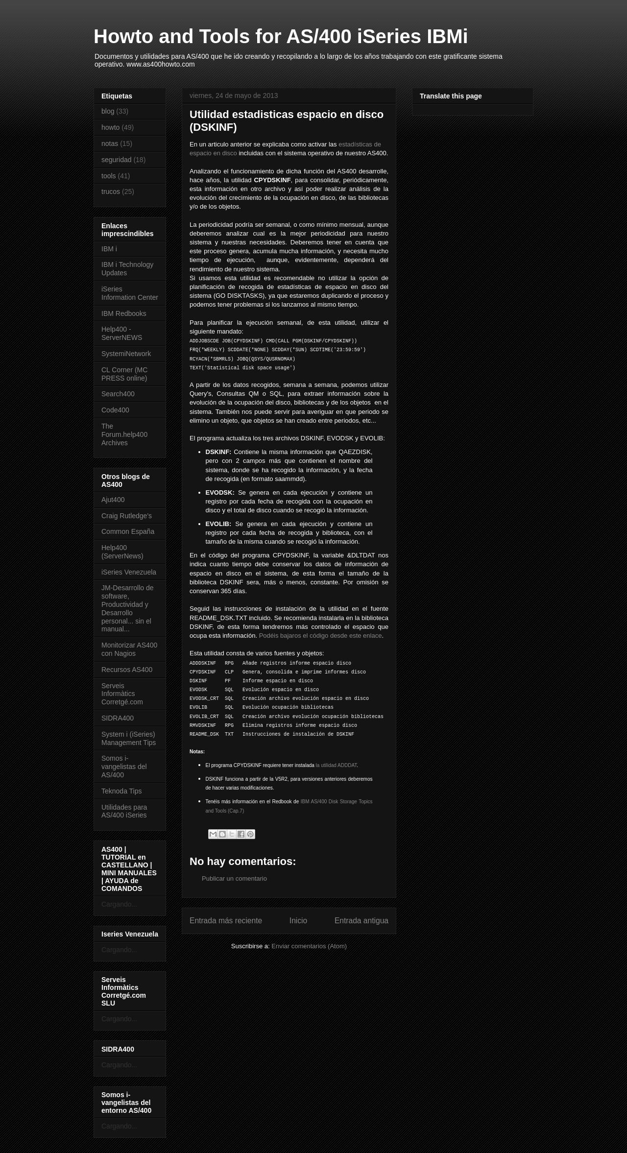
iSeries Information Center (129, 293)
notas (109, 143)
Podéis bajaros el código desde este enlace (320, 635)
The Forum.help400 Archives (124, 434)
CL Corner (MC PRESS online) (124, 374)
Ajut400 (112, 500)
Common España (127, 531)
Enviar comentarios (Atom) (309, 946)
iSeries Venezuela (128, 572)
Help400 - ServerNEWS (121, 333)
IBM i (109, 249)
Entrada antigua (361, 920)
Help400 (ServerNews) (122, 552)
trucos (110, 191)
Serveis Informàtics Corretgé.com (122, 694)
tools (108, 176)
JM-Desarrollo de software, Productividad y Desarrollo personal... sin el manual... (127, 608)
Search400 (118, 394)
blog (107, 111)
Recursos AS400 (126, 669)
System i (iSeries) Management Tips (128, 738)
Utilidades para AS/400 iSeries (124, 811)
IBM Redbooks (123, 313)
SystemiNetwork (126, 354)
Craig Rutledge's (126, 516)
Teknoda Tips (121, 791)
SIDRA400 (117, 718)
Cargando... (119, 904)
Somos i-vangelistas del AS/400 (124, 766)
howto (110, 127)
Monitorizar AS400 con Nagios (129, 649)
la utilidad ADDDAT (336, 765)
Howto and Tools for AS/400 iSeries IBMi (281, 36)
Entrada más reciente (226, 920)
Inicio (298, 920)
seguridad (116, 160)
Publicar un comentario (234, 878)
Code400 (115, 410)
